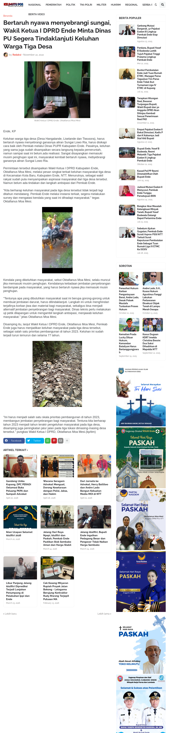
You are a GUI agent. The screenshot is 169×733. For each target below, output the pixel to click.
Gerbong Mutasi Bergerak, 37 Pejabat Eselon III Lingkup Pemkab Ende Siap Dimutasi (148, 31)
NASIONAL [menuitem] (34, 4)
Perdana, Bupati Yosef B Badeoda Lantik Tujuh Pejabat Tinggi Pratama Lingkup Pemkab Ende (149, 54)
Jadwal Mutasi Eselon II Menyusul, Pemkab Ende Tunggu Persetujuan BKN (149, 191)
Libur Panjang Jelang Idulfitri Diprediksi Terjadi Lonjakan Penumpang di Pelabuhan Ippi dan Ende (19, 591)
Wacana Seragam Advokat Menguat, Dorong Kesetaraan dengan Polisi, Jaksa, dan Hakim (55, 487)
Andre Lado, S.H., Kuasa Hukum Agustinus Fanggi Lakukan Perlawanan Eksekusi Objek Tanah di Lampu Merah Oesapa (152, 299)
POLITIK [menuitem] (70, 4)
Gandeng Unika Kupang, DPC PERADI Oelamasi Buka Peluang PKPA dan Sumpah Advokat (18, 487)
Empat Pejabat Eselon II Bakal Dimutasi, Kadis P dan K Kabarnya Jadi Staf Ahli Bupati (150, 134)
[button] (155, 5)
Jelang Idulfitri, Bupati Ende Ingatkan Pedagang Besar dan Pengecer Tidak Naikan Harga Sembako (94, 538)
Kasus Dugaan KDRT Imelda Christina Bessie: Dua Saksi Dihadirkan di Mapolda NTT (152, 342)
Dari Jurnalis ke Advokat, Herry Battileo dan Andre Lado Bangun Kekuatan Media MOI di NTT (94, 487)
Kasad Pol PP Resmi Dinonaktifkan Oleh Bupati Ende (148, 174)
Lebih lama (104, 613)
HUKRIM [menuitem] (116, 4)
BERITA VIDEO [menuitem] (36, 14)
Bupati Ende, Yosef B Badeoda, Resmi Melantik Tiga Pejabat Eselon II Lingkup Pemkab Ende (149, 154)
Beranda (7, 16)
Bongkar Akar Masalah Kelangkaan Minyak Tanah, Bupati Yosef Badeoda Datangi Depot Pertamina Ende (149, 212)
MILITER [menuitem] (101, 4)
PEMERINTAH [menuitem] (53, 4)
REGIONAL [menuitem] (131, 4)
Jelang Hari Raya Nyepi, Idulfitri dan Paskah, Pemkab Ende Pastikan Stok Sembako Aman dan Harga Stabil (57, 538)
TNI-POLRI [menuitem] (86, 4)
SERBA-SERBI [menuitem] (150, 4)
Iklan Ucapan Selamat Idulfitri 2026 (19, 534)
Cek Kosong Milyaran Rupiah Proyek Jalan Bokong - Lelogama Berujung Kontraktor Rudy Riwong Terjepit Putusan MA (56, 591)
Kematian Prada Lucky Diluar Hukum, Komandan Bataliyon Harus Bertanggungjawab (129, 343)
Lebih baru (11, 613)
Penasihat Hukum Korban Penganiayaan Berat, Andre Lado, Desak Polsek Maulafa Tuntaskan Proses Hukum (129, 299)
